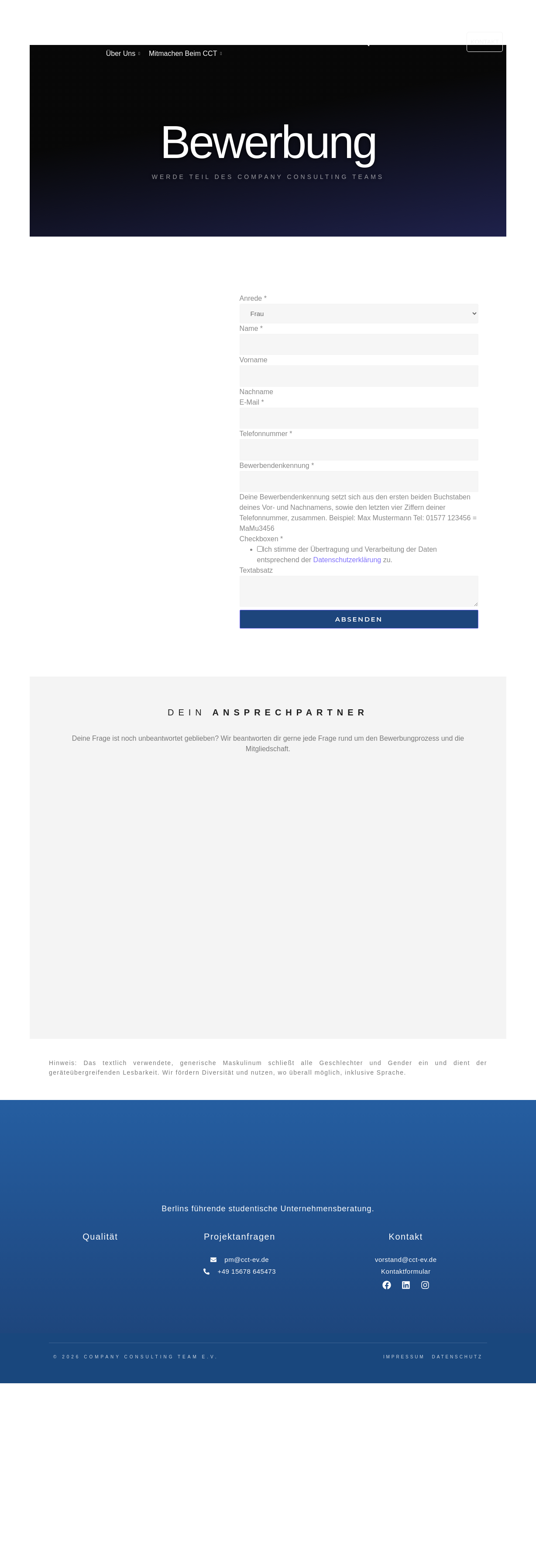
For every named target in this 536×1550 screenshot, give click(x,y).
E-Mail (252, 569)
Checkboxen (261, 706)
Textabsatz (256, 737)
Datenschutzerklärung (347, 727)
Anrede (253, 465)
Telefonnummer (266, 601)
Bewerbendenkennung (277, 632)
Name (251, 495)
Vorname (254, 527)
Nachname (256, 558)
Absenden (359, 786)
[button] (365, 125)
